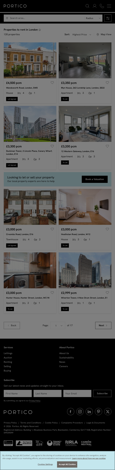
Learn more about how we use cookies (89, 458)
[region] (57, 460)
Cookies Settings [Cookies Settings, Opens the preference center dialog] (45, 464)
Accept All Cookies (67, 464)
